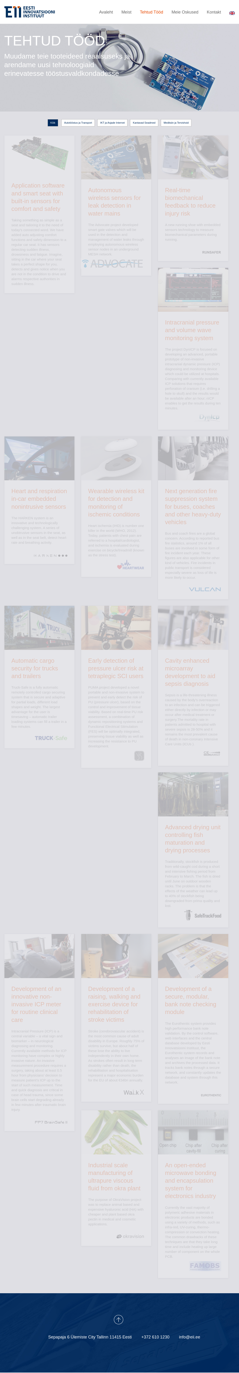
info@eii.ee (189, 1337)
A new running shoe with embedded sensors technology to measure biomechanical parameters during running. (193, 189)
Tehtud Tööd (151, 13)
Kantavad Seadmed (144, 123)
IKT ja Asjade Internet (112, 123)
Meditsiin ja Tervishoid (176, 123)
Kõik (52, 123)
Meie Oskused (185, 13)
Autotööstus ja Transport (78, 123)
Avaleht (106, 13)
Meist (126, 13)
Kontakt (214, 13)
